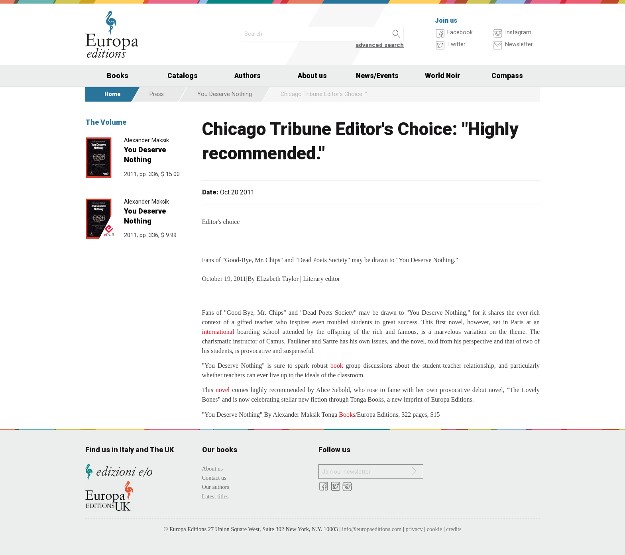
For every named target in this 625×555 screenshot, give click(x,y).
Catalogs (182, 76)
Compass (507, 76)
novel (223, 389)
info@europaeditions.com (372, 529)
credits (453, 529)
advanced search (380, 45)
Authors (247, 76)
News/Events (377, 76)
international (218, 331)
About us (312, 76)
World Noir (442, 76)
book (336, 365)
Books (117, 76)
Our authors (215, 487)
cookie (434, 529)
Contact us (214, 478)
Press (156, 94)
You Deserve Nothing (224, 94)
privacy (414, 529)
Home (112, 94)
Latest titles (215, 496)
